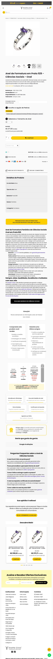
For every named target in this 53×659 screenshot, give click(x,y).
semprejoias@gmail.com (40, 586)
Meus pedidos (23, 586)
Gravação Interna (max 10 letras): (10, 102)
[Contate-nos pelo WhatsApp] (49, 655)
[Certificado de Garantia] (37, 408)
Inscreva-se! (41, 569)
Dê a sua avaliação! (27, 86)
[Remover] (6, 139)
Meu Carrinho (23, 588)
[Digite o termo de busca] (28, 12)
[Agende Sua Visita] (26, 416)
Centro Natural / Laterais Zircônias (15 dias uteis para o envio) (24, 114)
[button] (26, 152)
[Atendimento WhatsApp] (15, 399)
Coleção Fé (9, 629)
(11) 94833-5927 (38, 581)
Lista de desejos (24, 591)
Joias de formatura (11, 581)
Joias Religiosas (10, 584)
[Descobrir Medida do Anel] (35, 399)
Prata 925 (16, 252)
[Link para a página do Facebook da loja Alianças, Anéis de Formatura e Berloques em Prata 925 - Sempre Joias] (15, 639)
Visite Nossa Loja (10, 613)
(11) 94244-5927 (38, 584)
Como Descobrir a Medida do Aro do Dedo (10, 596)
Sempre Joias (16, 96)
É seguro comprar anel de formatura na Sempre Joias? (10, 625)
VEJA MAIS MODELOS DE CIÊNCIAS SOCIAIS (27, 301)
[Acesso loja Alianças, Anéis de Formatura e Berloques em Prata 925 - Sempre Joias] (47, 8)
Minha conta (23, 584)
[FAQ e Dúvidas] (17, 408)
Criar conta (23, 581)
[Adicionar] (6, 137)
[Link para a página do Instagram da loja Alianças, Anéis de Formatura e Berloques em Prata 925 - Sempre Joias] (12, 639)
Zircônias (9, 111)
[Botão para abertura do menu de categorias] (3, 8)
